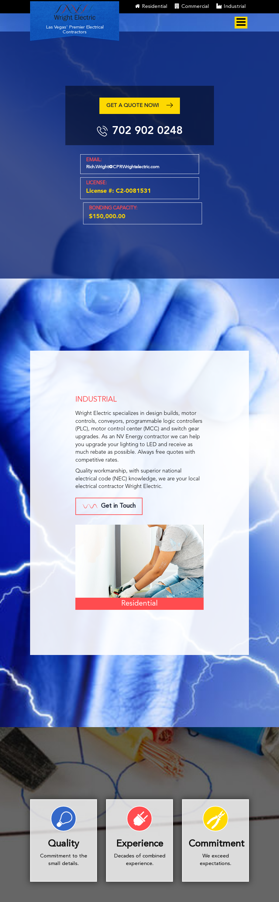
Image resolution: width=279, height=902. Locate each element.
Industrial (231, 6)
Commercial (192, 6)
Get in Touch (109, 506)
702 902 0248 (147, 130)
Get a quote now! (139, 106)
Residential (151, 6)
